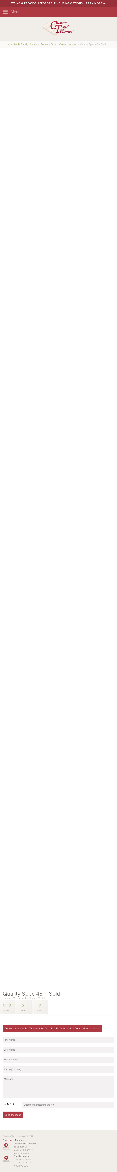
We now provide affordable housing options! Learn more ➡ (58, 3)
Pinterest (19, 1140)
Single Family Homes (25, 44)
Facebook (8, 1140)
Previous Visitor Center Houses (58, 44)
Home (6, 44)
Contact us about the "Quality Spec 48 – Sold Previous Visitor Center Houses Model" (52, 1028)
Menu (11, 11)
